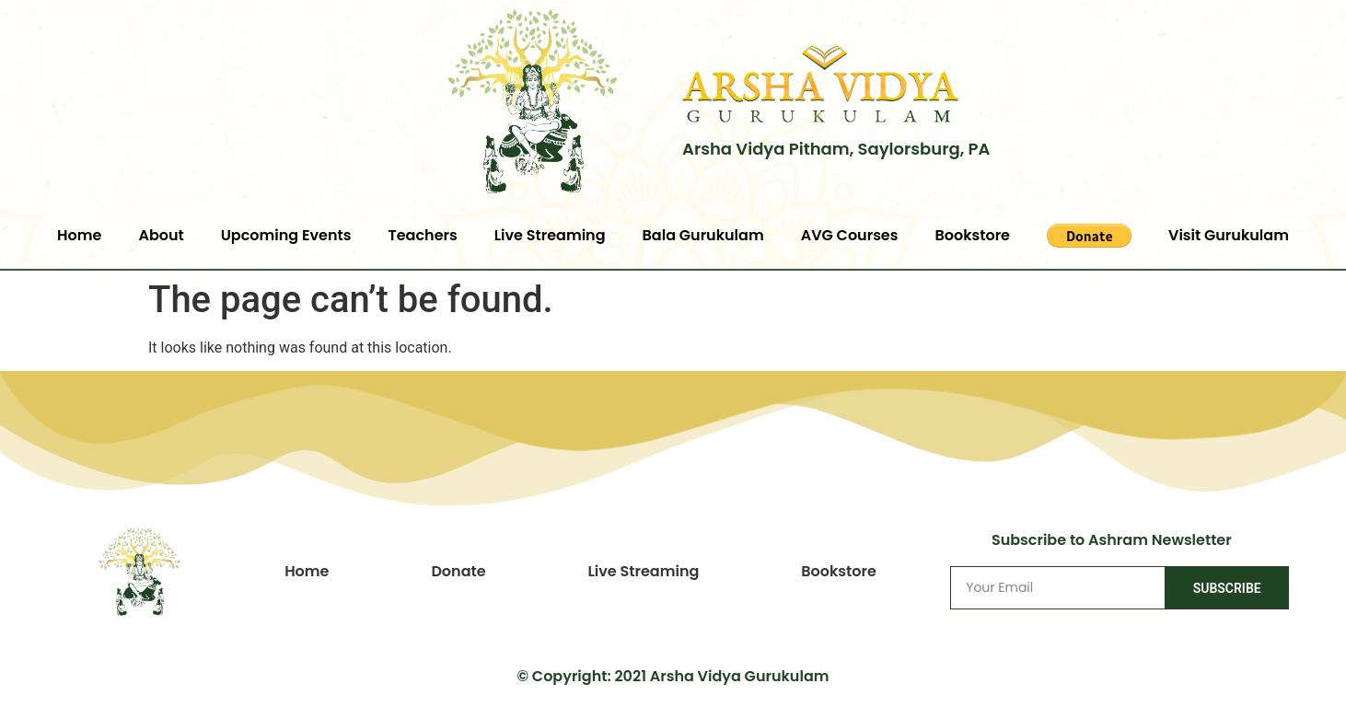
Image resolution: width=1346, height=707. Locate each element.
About (160, 235)
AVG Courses (850, 235)
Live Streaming (550, 235)
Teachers (422, 235)
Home (79, 235)
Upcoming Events (286, 235)
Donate (458, 571)
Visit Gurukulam (1228, 235)
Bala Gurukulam (703, 235)
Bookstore (972, 235)
